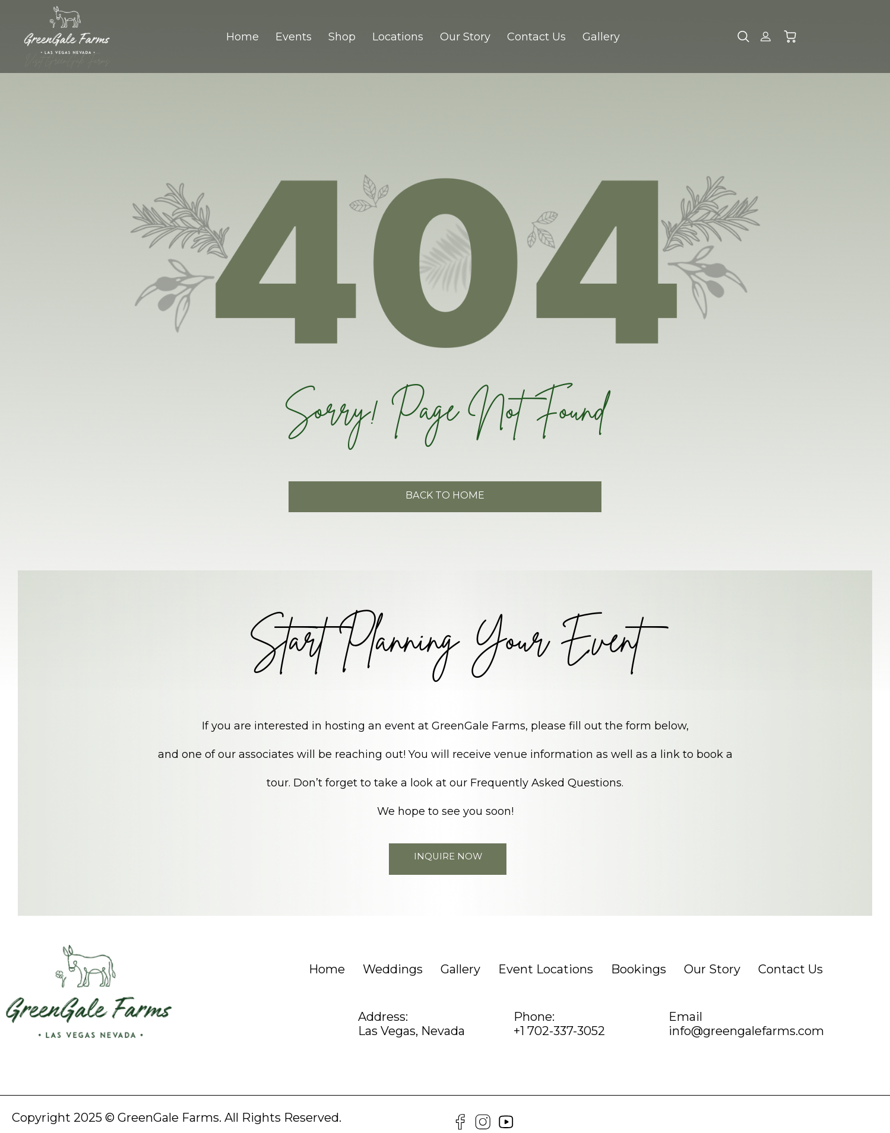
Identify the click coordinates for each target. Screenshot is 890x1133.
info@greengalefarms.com (746, 1020)
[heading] (327, 958)
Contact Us (536, 37)
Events (293, 37)
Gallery (601, 37)
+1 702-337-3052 (559, 1020)
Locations (397, 37)
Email (685, 1005)
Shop (342, 37)
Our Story (465, 37)
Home (242, 37)
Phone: (534, 1005)
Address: (383, 1005)
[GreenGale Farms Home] (67, 30)
